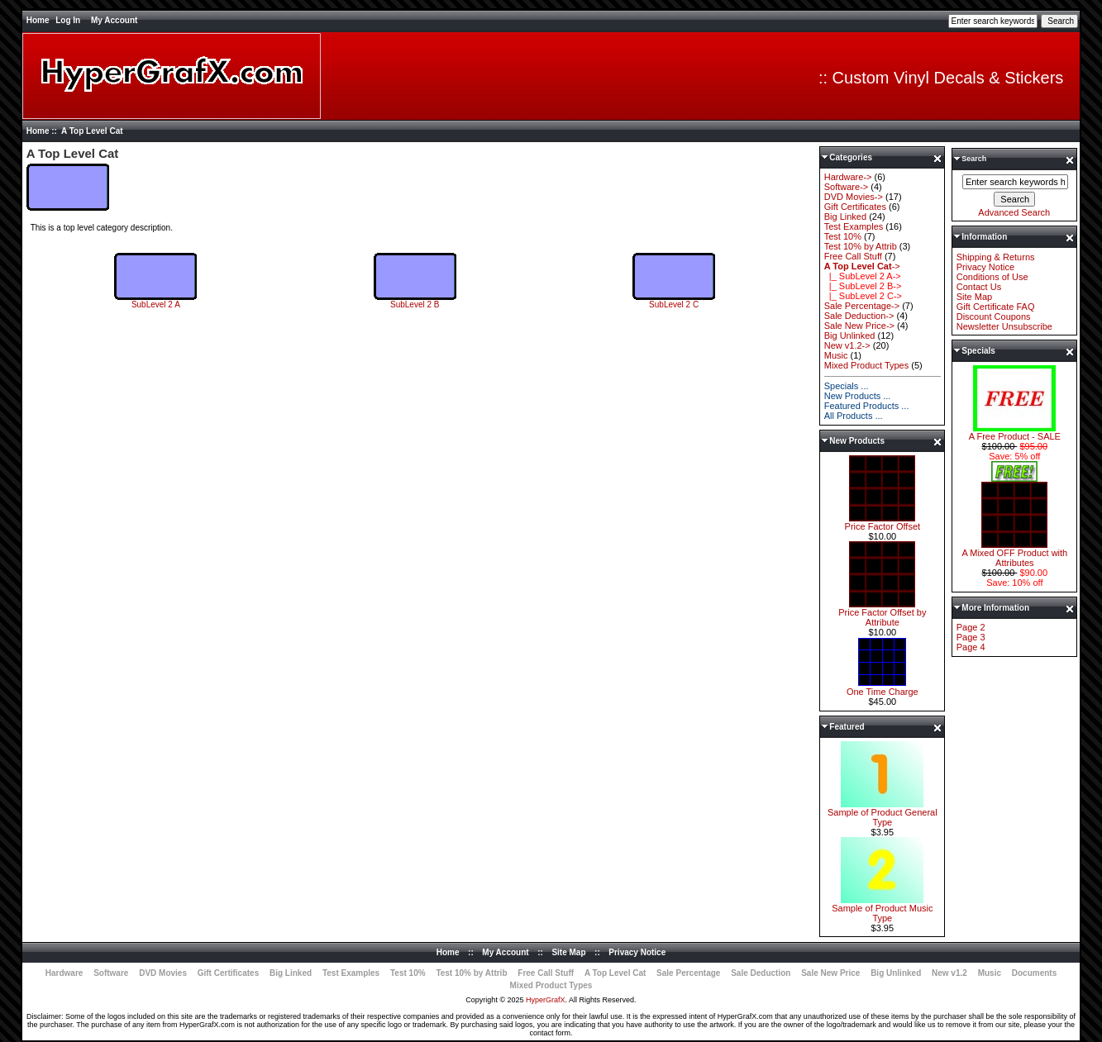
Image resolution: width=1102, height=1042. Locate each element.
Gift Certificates (855, 207)
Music (836, 355)
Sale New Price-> (859, 326)
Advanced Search (1014, 212)
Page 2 (970, 627)
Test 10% (842, 236)
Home (38, 20)
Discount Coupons (993, 316)
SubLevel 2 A (155, 301)
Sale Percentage (688, 973)
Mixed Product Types (866, 365)
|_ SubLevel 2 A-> (862, 276)
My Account (114, 20)
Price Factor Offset (883, 522)
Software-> (846, 187)
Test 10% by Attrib (860, 246)
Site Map (974, 297)
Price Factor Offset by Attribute (882, 613)
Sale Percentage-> (861, 306)
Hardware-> (848, 177)
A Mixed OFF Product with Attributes (1014, 554)
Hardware (64, 973)
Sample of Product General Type (882, 813)
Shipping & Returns (995, 257)
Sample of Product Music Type (882, 909)
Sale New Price (830, 973)
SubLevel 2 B (415, 301)
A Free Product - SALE (1015, 432)
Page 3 (970, 637)
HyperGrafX (545, 1000)
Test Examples (854, 226)
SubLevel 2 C (673, 301)
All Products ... (853, 416)
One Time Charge (882, 687)
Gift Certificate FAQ (995, 307)
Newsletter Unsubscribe (1004, 326)
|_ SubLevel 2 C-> (863, 296)
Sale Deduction (760, 973)
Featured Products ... (866, 406)
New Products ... (857, 396)
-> (862, 266)
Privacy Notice (985, 267)
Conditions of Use (992, 277)
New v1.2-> (847, 345)
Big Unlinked (849, 335)
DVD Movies (163, 973)
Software (110, 973)
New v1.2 (949, 973)
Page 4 (970, 647)
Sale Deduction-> (859, 316)
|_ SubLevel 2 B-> (863, 286)
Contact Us (978, 287)
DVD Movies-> (853, 197)
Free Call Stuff (853, 256)
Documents (1034, 973)
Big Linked (845, 216)
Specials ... (846, 386)
